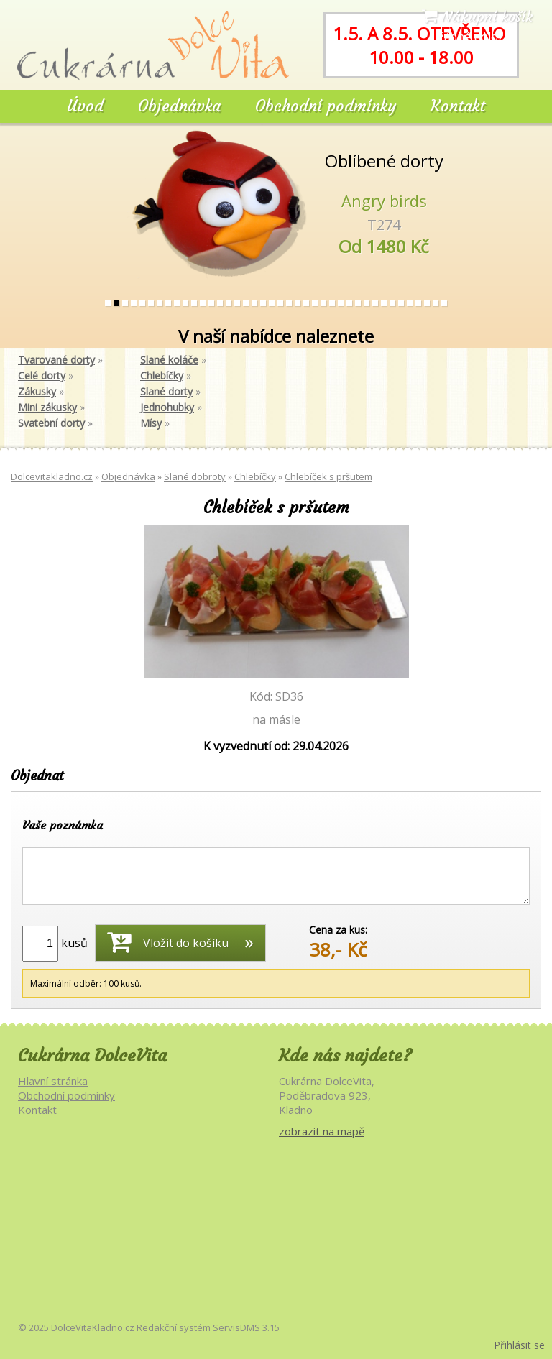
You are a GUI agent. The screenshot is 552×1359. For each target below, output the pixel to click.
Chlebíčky (161, 375)
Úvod (85, 106)
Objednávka (179, 106)
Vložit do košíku (168, 941)
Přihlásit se (519, 1345)
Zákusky (37, 391)
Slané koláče (169, 360)
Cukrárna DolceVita (92, 1056)
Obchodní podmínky (325, 106)
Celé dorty (41, 375)
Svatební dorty (51, 423)
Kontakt (458, 106)
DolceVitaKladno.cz (92, 1327)
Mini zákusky (47, 407)
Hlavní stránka (53, 1081)
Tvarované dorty (56, 360)
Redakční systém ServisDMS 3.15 (208, 1327)
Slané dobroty (195, 476)
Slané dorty (166, 391)
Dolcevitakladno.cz (52, 476)
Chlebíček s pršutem (328, 476)
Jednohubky (167, 407)
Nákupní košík (477, 16)
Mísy (151, 423)
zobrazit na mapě (321, 1131)
